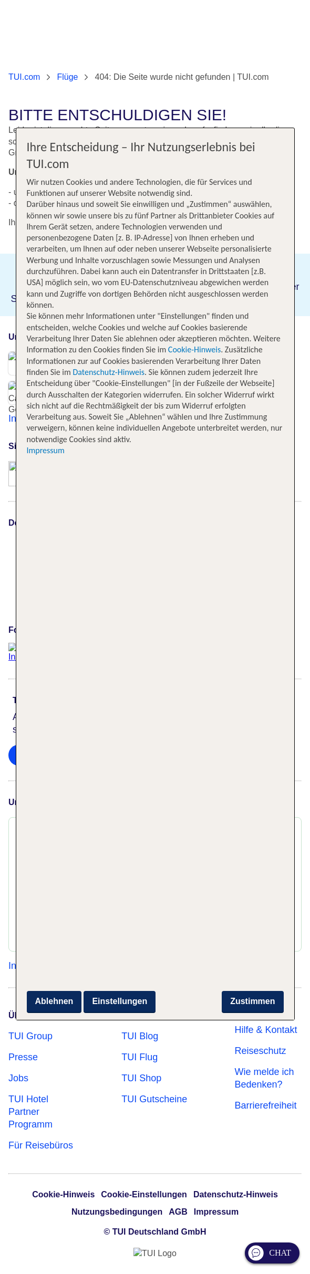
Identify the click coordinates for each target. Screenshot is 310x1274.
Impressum (46, 450)
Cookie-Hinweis (193, 349)
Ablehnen (54, 1001)
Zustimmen (252, 1001)
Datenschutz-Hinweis (108, 372)
